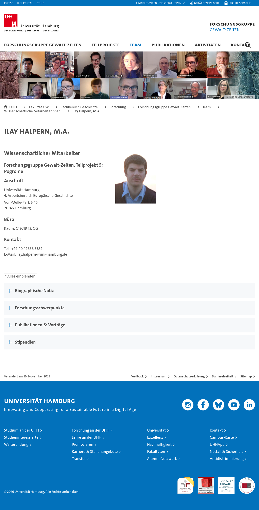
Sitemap (246, 376)
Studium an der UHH (21, 430)
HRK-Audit (225, 479)
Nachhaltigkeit (159, 444)
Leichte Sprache (240, 3)
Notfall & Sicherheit (226, 451)
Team (135, 44)
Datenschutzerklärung (189, 376)
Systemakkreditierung (247, 479)
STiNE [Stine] (40, 3)
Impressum (159, 376)
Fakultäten (156, 451)
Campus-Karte (222, 437)
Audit (201, 479)
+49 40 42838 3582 (26, 248)
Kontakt (240, 44)
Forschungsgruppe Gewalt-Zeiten (43, 44)
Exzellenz (155, 437)
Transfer (79, 458)
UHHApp (217, 444)
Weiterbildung (16, 444)
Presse (8, 3)
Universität (156, 430)
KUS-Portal (25, 3)
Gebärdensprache (206, 3)
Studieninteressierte (21, 437)
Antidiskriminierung (227, 458)
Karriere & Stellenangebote (95, 451)
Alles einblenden (21, 276)
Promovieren (82, 444)
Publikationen (168, 44)
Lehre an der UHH (86, 437)
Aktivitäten (208, 44)
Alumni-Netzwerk (162, 458)
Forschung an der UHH (90, 430)
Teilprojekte (106, 44)
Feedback (137, 376)
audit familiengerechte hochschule (185, 483)
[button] (160, 3)
